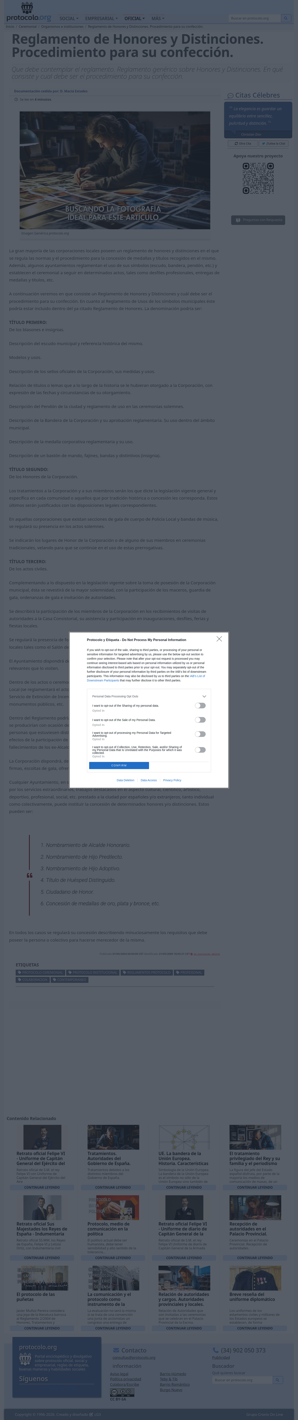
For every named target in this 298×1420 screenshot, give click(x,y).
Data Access (149, 780)
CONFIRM (119, 765)
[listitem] (149, 696)
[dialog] (149, 710)
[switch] (200, 705)
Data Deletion (125, 780)
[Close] (221, 640)
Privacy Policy (172, 780)
